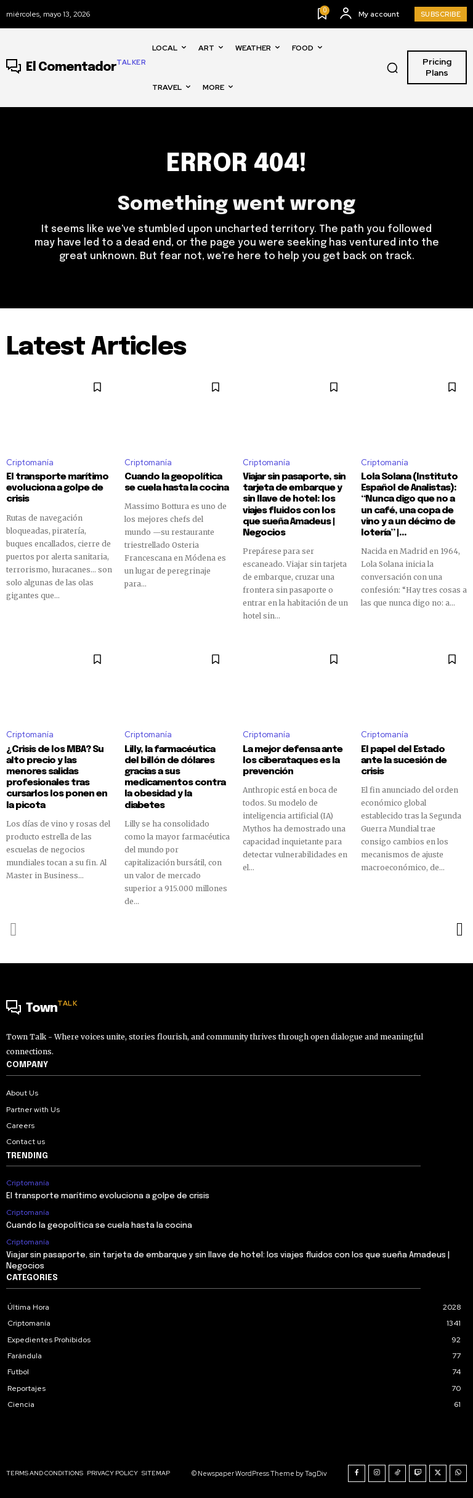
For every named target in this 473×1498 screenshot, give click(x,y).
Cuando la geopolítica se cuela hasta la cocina (176, 482)
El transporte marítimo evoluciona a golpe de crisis (56, 488)
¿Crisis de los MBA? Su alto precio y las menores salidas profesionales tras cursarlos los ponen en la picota (56, 776)
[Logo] (76, 67)
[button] (392, 67)
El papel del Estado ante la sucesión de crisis (413, 754)
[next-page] (459, 928)
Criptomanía (30, 462)
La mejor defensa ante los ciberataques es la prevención (292, 760)
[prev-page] (14, 928)
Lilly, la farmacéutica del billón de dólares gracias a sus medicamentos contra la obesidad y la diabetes (177, 776)
